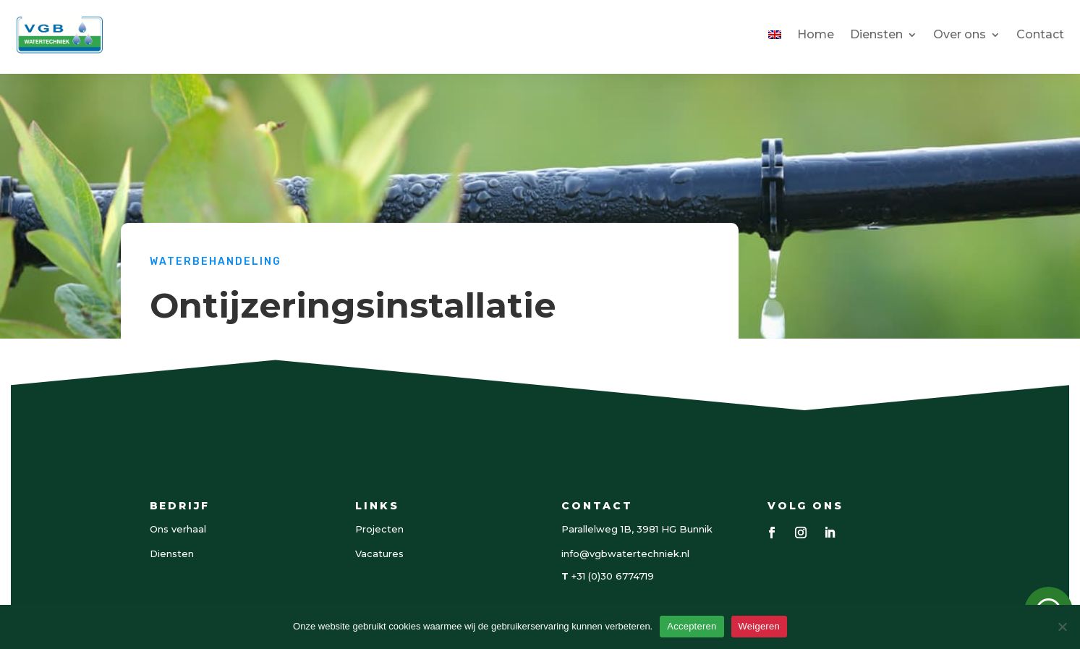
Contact (1040, 34)
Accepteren (691, 626)
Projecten (379, 529)
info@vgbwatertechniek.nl (625, 553)
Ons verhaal (178, 529)
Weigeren (759, 626)
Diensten (876, 34)
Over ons (959, 34)
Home (815, 34)
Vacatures (379, 553)
